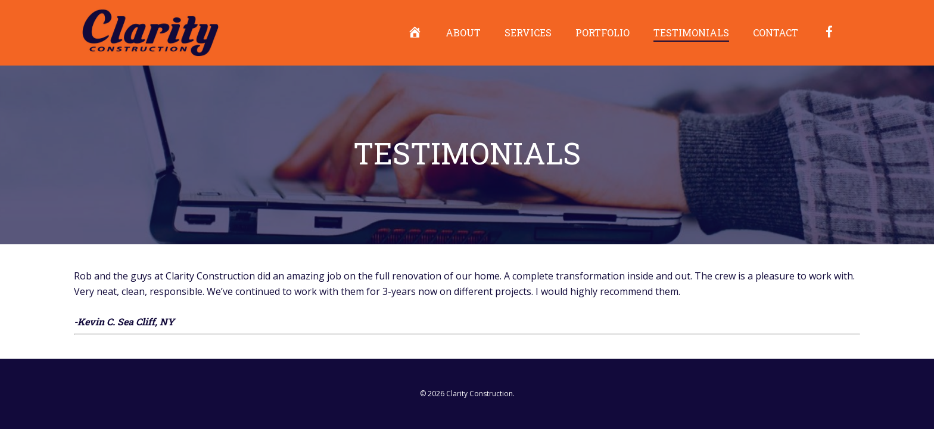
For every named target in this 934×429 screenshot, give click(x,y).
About (463, 32)
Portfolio (602, 32)
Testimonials (691, 32)
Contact (775, 32)
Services (528, 32)
